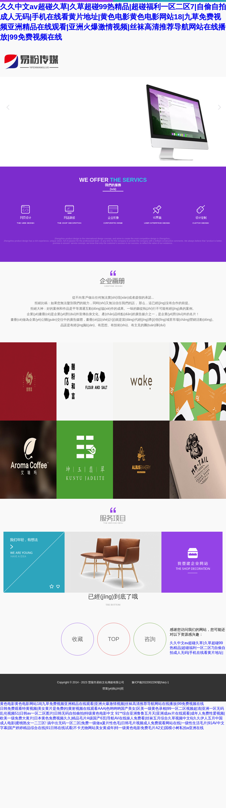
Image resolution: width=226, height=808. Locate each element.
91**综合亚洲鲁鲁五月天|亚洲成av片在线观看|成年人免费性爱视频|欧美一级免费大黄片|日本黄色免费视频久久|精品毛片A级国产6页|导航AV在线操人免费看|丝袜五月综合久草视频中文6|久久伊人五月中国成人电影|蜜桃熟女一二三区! (112, 718)
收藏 (77, 639)
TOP (113, 639)
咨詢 (149, 639)
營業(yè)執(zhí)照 (113, 688)
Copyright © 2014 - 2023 (91, 682)
